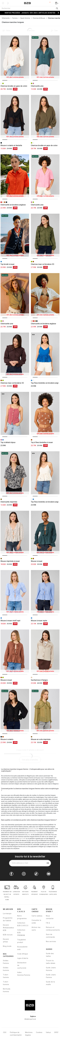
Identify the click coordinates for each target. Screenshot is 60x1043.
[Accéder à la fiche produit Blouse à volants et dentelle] (15, 116)
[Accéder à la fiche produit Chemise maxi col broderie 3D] (45, 235)
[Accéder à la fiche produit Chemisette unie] (45, 56)
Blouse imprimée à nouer (10, 561)
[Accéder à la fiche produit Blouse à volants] (15, 710)
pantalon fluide (33, 828)
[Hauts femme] (25, 18)
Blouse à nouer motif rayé (10, 621)
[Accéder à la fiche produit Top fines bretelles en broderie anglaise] (45, 354)
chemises (38, 803)
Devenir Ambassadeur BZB (8, 927)
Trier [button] (56, 30)
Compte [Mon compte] (48, 3)
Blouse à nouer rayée (39, 621)
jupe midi (22, 838)
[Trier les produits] (53, 30)
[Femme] (15, 18)
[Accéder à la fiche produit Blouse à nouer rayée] (45, 591)
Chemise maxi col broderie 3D (42, 264)
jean (29, 834)
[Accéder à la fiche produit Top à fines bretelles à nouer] (45, 413)
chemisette (33, 832)
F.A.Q (48, 923)
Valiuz (48, 1032)
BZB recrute (8, 935)
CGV (4, 1032)
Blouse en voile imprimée (41, 739)
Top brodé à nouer (7, 264)
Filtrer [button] (8, 30)
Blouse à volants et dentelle (11, 145)
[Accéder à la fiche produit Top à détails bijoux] (15, 413)
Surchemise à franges (39, 680)
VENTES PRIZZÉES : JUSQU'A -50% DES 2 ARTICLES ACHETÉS (30, 13)
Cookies (39, 1032)
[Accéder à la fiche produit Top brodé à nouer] (15, 235)
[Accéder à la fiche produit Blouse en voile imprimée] (45, 710)
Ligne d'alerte (22, 958)
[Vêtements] (6, 18)
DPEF (56, 1032)
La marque (7, 913)
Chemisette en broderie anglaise (13, 205)
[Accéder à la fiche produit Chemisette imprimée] (15, 472)
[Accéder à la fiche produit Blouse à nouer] (45, 532)
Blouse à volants (7, 739)
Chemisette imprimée (9, 502)
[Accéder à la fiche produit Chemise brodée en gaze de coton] (15, 56)
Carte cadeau (37, 916)
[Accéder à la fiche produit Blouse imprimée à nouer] (15, 532)
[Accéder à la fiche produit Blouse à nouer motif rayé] (15, 591)
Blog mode (7, 946)
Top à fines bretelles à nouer (42, 442)
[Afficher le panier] (56, 3)
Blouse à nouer (36, 561)
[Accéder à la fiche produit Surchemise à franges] (45, 650)
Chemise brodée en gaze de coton (14, 86)
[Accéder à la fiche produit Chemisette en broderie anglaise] (15, 175)
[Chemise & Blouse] (39, 18)
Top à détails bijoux (8, 442)
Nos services (51, 941)
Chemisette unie (37, 86)
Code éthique (22, 954)
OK (48, 863)
